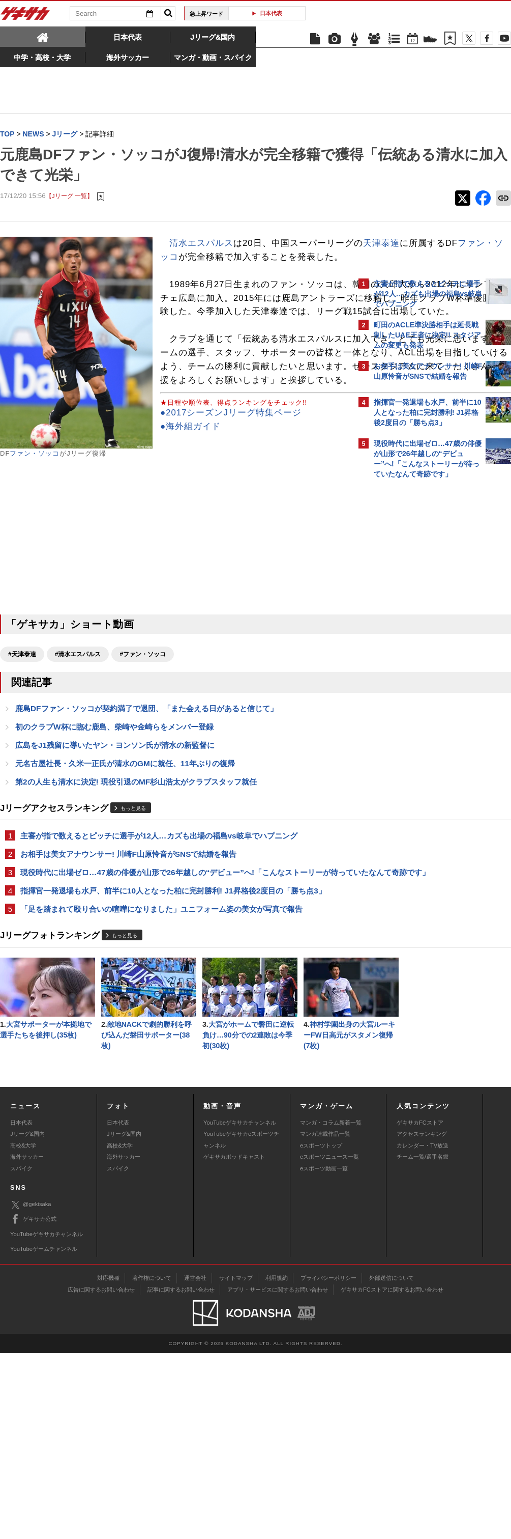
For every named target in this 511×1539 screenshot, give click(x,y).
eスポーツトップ (321, 1331)
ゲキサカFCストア (420, 1308)
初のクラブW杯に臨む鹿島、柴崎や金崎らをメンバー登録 (114, 800)
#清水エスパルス (78, 726)
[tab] (42, 36)
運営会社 (195, 1464)
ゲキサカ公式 (33, 1405)
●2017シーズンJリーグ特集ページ (70, 522)
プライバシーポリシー (328, 1464)
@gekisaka (30, 1390)
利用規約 (276, 1464)
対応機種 (108, 1464)
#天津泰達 (22, 726)
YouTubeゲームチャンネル (43, 1435)
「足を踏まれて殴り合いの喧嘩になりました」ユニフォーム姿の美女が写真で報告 (161, 997)
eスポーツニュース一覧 (329, 1342)
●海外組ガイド (30, 536)
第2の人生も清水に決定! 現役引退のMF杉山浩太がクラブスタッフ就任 (136, 856)
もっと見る (133, 883)
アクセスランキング (422, 1320)
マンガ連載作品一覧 (325, 1320)
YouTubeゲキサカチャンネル (239, 1308)
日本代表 (271, 13)
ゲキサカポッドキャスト (234, 1342)
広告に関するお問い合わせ (101, 1475)
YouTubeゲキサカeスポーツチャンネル (241, 1325)
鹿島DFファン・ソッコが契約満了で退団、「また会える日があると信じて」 (146, 781)
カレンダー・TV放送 (422, 1331)
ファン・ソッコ (34, 454)
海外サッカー (27, 1342)
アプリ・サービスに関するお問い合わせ (277, 1475)
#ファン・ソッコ (142, 726)
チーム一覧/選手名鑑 (422, 1342)
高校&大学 (23, 1331)
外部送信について (391, 1464)
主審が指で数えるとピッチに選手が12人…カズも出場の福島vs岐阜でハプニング (158, 911)
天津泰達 (215, 257)
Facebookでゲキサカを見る (416, 659)
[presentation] (42, 36)
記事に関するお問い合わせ (181, 1475)
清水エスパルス (201, 243)
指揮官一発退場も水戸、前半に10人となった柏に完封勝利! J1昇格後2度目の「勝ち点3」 (173, 978)
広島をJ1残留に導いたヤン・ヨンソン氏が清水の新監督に (115, 819)
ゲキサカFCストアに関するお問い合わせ (392, 1475)
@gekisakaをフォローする (415, 638)
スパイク (21, 1354)
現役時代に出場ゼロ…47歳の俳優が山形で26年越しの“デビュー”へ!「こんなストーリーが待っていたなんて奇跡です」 (175, 954)
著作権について (151, 1464)
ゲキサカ (25, 16)
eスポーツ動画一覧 (324, 1354)
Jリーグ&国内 (27, 1320)
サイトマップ (236, 1464)
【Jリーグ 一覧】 (69, 196)
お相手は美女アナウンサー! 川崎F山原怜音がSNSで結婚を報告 (128, 930)
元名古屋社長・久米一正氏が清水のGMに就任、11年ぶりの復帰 (125, 837)
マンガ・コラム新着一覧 (331, 1308)
